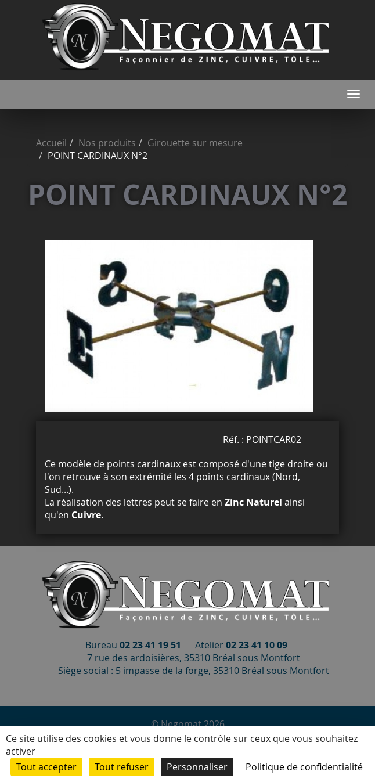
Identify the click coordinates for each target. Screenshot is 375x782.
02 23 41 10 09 (256, 645)
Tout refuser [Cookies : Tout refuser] (122, 767)
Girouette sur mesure (195, 142)
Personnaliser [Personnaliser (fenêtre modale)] (197, 767)
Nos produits (107, 142)
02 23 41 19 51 (150, 645)
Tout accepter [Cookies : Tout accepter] (46, 767)
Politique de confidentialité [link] (304, 767)
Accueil (51, 142)
